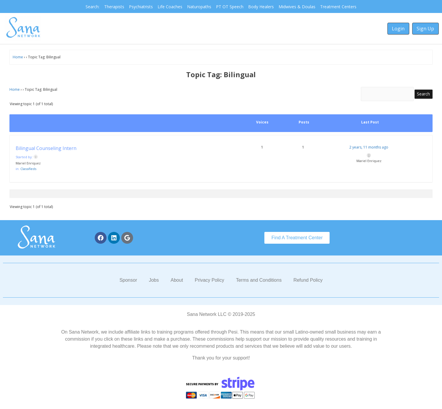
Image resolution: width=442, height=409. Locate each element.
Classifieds (28, 170)
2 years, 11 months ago (368, 148)
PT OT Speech (229, 6)
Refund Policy (308, 281)
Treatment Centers (338, 6)
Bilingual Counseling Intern (46, 149)
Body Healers (261, 6)
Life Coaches (170, 6)
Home (18, 57)
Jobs (154, 281)
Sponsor (128, 281)
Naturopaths (199, 6)
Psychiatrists (141, 6)
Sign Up (425, 28)
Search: (92, 6)
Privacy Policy (209, 281)
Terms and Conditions (259, 281)
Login (398, 28)
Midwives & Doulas (297, 6)
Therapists (114, 6)
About (177, 281)
